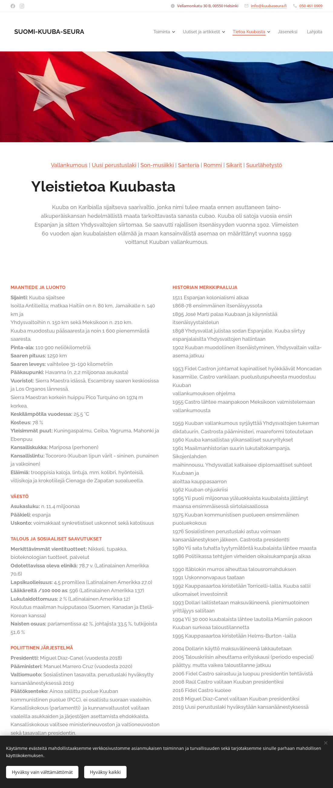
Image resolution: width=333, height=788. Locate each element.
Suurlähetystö (264, 165)
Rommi (212, 165)
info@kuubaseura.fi (269, 5)
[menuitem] (153, 31)
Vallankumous (69, 165)
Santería (188, 165)
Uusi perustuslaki (114, 165)
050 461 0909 (310, 5)
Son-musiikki (157, 165)
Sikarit (234, 165)
